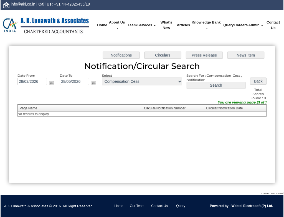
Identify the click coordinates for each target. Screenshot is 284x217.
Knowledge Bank (207, 24)
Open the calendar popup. (53, 84)
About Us (117, 24)
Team (132, 25)
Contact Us (273, 25)
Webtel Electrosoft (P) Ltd (251, 206)
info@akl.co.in (23, 4)
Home (102, 25)
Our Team (137, 206)
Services (146, 25)
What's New (166, 25)
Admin (255, 25)
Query (228, 25)
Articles (183, 25)
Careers (241, 25)
